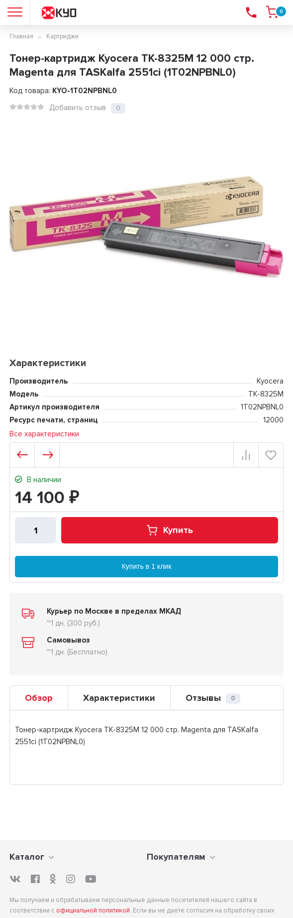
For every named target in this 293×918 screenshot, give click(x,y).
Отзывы (213, 698)
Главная (21, 36)
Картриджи (62, 36)
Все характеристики (44, 433)
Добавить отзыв (77, 107)
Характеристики (119, 697)
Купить (169, 530)
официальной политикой (93, 911)
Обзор (39, 697)
